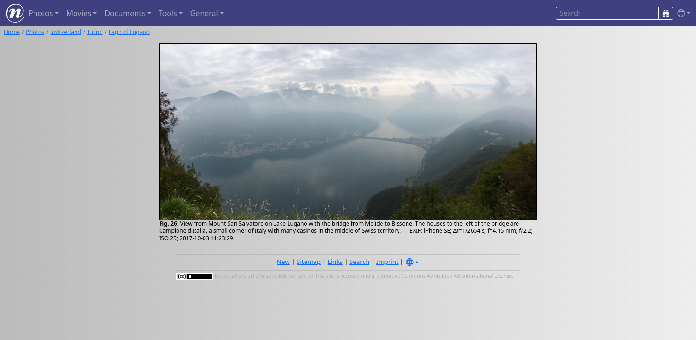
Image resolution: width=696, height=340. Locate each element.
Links (335, 261)
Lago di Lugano (129, 32)
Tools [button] (168, 13)
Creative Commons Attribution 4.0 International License (446, 276)
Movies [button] (78, 13)
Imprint (387, 261)
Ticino (94, 32)
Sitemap (309, 261)
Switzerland (65, 32)
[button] (681, 13)
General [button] (204, 13)
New (283, 261)
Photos (35, 32)
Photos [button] (40, 13)
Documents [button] (124, 13)
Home (12, 32)
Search (359, 261)
